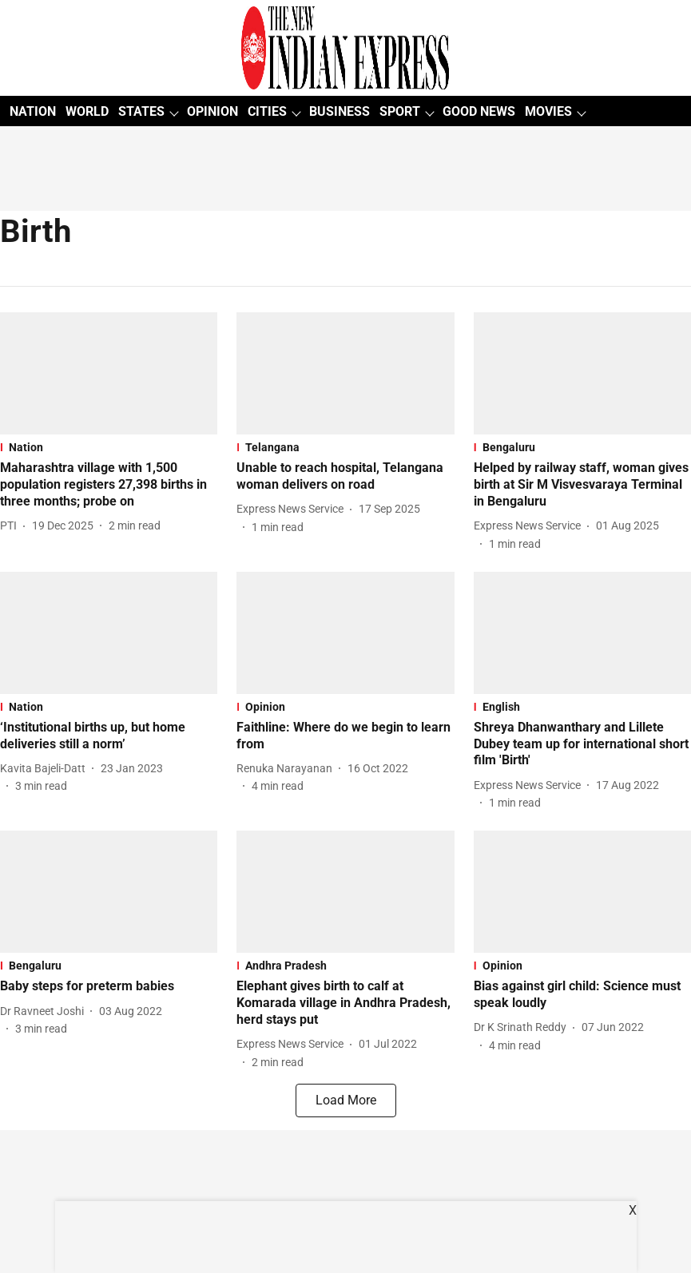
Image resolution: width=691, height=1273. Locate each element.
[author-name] (11, 526)
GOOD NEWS (479, 111)
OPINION (212, 111)
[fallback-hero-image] (108, 373)
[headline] (108, 485)
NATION (33, 111)
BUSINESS (339, 111)
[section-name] (108, 447)
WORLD (87, 111)
